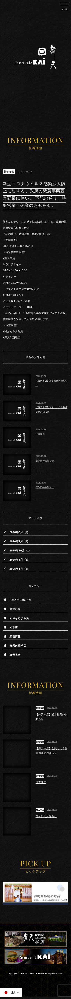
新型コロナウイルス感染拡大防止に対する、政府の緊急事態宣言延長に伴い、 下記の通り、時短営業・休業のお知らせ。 (34, 194)
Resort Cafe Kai (20, 601)
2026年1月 (16, 542)
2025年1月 (16, 569)
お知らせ (15, 610)
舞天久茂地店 (17, 646)
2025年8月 (16, 560)
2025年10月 (17, 551)
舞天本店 (15, 655)
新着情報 (9, 171)
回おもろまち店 (19, 619)
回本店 (13, 628)
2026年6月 (16, 533)
